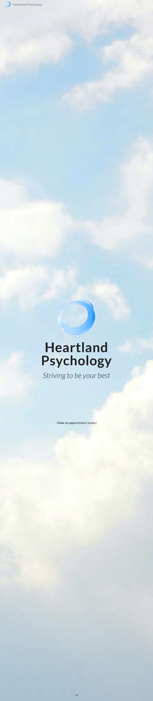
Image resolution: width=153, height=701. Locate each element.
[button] (76, 695)
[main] (76, 353)
